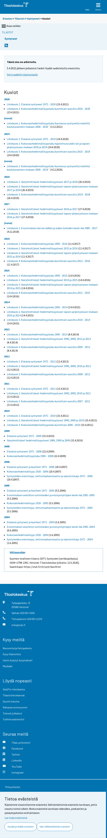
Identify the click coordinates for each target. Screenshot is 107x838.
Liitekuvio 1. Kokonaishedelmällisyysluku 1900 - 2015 (37, 275)
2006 (6, 461)
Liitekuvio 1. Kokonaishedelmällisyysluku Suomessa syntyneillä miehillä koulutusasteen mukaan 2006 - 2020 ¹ (48, 125)
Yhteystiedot (12, 787)
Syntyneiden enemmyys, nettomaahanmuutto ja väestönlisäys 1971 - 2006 (50, 476)
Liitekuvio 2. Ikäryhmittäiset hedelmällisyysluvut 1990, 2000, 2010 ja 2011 (49, 393)
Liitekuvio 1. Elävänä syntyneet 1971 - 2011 (31, 388)
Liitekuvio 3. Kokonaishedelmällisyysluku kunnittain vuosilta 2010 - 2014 (48, 319)
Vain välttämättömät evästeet (55, 826)
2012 (6, 356)
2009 (6, 431)
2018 (6, 176)
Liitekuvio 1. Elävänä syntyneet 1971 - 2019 (31, 139)
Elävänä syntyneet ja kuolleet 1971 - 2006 (30, 467)
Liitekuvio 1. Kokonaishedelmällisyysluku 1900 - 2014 (37, 307)
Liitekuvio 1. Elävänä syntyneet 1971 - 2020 (31, 104)
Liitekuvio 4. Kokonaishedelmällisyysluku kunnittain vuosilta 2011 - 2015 (48, 292)
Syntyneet (33, 18)
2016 (6, 238)
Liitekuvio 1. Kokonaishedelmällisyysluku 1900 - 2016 (37, 243)
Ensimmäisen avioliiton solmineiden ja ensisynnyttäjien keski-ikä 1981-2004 (51, 526)
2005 (6, 485)
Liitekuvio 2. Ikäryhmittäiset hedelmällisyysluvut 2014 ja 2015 (42, 280)
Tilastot (19, 18)
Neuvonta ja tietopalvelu (17, 648)
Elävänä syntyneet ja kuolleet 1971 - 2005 (30, 490)
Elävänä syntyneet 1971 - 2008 (24, 451)
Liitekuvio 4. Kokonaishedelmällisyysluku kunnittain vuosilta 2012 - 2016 (48, 261)
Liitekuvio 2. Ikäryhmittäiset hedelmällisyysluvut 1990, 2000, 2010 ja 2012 (49, 366)
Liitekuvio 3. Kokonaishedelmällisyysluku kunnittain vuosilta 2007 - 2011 (48, 401)
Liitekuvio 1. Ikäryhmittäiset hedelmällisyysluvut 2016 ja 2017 (42, 209)
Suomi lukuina (11, 701)
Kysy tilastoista (12, 654)
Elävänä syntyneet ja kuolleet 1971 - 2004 (30, 522)
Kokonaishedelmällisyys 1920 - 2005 (27, 503)
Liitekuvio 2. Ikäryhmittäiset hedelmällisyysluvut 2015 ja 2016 (42, 248)
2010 (6, 410)
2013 (6, 329)
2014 (6, 302)
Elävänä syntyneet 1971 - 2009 (24, 436)
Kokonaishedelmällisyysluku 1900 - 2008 (30, 456)
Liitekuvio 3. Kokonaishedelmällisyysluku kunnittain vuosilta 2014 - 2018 (48, 194)
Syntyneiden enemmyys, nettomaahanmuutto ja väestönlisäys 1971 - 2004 (50, 539)
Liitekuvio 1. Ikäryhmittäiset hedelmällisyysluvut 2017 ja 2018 (42, 182)
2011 (6, 383)
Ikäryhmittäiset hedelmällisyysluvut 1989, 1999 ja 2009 (38, 440)
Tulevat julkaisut (12, 713)
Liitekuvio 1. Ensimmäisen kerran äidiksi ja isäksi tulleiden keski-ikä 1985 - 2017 (52, 228)
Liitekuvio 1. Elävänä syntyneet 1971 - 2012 (31, 361)
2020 (6, 99)
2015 (6, 270)
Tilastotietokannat (14, 695)
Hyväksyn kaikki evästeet (21, 826)
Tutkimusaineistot (13, 719)
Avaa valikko (11, 26)
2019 (6, 134)
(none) (8, 118)
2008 (6, 446)
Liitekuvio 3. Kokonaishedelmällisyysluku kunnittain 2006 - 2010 (43, 425)
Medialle (8, 666)
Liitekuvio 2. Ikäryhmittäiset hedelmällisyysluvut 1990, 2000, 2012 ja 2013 (49, 339)
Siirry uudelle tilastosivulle (22, 74)
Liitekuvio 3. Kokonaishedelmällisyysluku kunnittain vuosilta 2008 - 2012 (48, 374)
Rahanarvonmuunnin (15, 707)
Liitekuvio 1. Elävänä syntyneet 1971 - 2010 (31, 415)
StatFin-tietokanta (14, 689)
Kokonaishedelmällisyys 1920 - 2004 (27, 535)
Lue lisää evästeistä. (16, 817)
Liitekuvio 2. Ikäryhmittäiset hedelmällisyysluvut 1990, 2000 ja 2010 (45, 420)
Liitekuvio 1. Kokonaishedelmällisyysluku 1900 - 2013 (37, 334)
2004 (6, 517)
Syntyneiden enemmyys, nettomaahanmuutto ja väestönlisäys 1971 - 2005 (50, 507)
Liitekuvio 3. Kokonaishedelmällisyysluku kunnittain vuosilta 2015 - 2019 (48, 151)
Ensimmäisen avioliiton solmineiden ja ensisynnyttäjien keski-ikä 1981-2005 (51, 495)
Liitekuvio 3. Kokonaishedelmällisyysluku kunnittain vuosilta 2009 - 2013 (48, 347)
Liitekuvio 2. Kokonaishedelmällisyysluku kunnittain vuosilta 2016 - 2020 (48, 108)
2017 (6, 204)
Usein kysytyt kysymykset (18, 660)
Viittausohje (17, 552)
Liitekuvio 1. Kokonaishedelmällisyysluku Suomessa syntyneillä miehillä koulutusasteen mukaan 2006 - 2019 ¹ (48, 167)
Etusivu (7, 18)
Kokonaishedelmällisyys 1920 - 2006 (27, 471)
